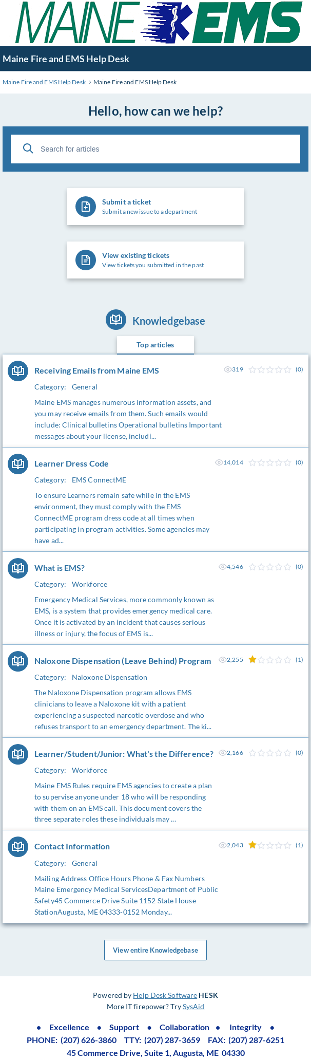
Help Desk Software (165, 995)
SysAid (194, 1006)
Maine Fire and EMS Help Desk (66, 58)
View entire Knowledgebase (155, 950)
